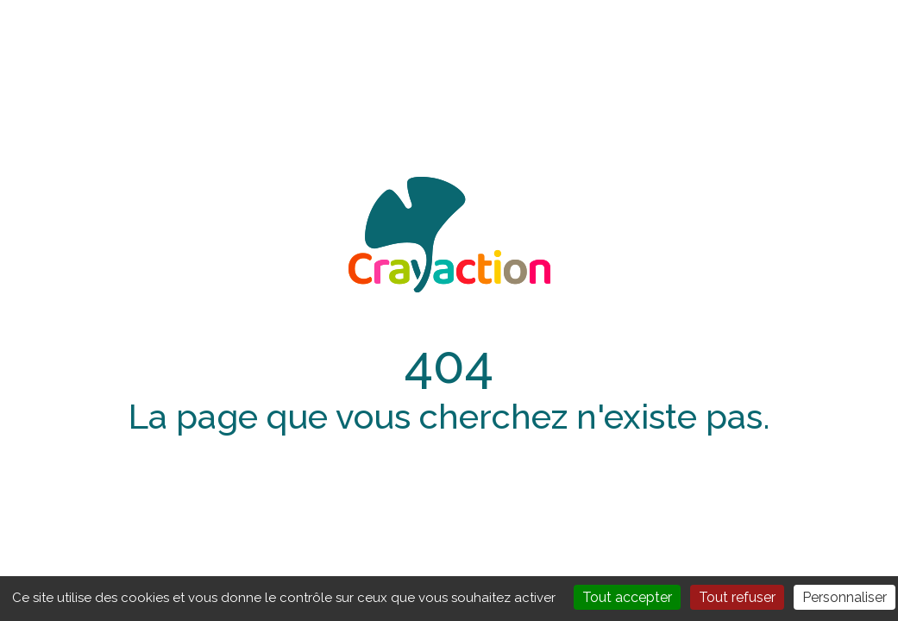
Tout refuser (737, 597)
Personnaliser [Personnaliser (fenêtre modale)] (844, 597)
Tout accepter (627, 597)
